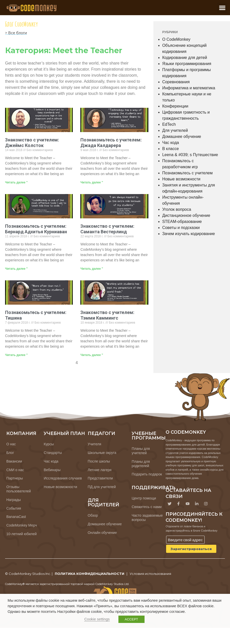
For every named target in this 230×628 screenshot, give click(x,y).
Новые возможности (181, 179)
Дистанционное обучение (186, 215)
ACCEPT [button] (131, 619)
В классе (170, 148)
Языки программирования (186, 63)
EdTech (169, 124)
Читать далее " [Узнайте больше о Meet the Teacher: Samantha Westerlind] (91, 268)
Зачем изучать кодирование (188, 234)
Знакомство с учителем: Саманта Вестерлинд (107, 228)
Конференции (175, 106)
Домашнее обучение (181, 136)
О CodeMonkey (176, 39)
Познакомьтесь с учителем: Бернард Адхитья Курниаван (36, 228)
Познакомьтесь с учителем (187, 173)
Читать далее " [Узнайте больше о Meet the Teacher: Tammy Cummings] (91, 355)
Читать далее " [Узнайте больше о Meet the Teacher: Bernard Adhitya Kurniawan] (16, 268)
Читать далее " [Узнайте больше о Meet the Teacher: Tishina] (16, 355)
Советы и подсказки (181, 227)
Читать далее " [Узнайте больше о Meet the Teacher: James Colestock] (16, 182)
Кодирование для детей (184, 57)
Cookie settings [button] (97, 619)
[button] (222, 8)
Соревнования (176, 82)
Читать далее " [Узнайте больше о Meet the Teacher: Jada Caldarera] (91, 182)
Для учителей (175, 130)
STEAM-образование (182, 221)
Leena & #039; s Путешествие (190, 155)
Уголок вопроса (176, 209)
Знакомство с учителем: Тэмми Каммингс (107, 315)
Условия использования (150, 574)
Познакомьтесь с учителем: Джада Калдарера (111, 142)
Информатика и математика (188, 88)
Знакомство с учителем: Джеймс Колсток (32, 142)
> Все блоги (16, 33)
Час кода (170, 142)
